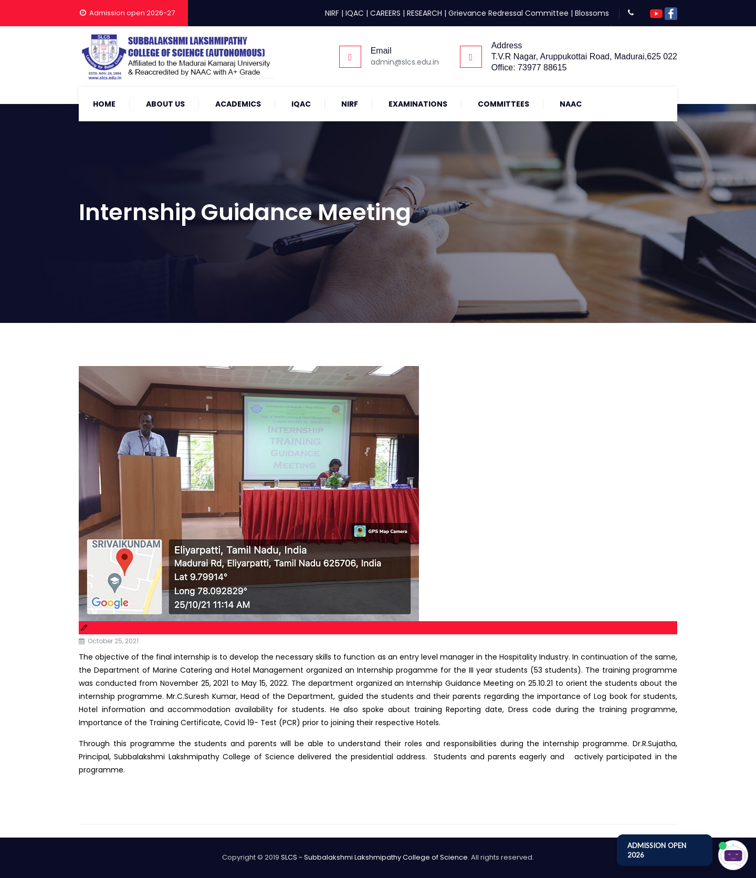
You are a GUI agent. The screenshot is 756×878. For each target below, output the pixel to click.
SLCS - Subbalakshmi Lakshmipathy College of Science (374, 857)
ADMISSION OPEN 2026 (656, 850)
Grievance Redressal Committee (508, 13)
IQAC (354, 13)
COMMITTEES (503, 104)
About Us (165, 104)
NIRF (332, 13)
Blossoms (592, 13)
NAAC (571, 104)
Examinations (417, 104)
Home (104, 104)
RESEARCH (424, 13)
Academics (238, 104)
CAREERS (385, 13)
